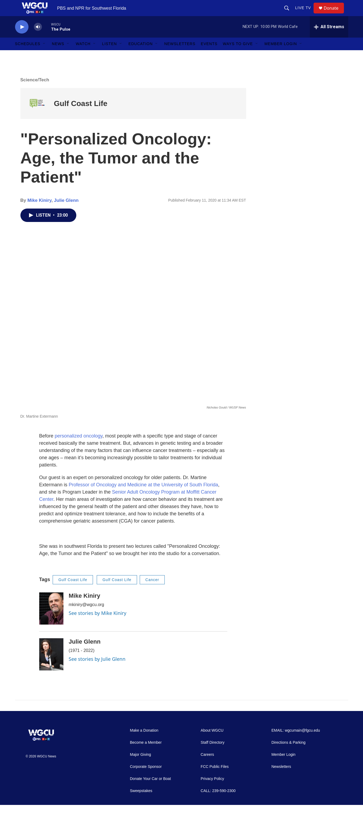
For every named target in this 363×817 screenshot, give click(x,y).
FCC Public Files (215, 779)
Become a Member (146, 755)
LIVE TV (306, 14)
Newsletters (179, 56)
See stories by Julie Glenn (97, 671)
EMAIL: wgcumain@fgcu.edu (295, 743)
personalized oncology (79, 448)
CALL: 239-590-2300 (218, 803)
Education (140, 56)
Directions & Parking (288, 755)
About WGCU (212, 743)
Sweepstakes (141, 803)
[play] (21, 39)
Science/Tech (34, 91)
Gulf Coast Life (80, 115)
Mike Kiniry (39, 212)
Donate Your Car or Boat (150, 791)
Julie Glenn (66, 212)
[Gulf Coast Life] (37, 115)
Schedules (28, 56)
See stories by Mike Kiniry (98, 625)
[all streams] (329, 39)
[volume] (37, 39)
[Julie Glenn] (51, 666)
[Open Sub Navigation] (44, 56)
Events (209, 56)
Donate (334, 14)
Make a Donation (144, 743)
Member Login (280, 56)
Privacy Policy (212, 791)
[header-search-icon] (289, 14)
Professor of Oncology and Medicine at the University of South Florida (143, 496)
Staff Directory (212, 755)
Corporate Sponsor (146, 779)
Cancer (152, 592)
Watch (83, 56)
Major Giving (140, 767)
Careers (207, 767)
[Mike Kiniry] (51, 620)
